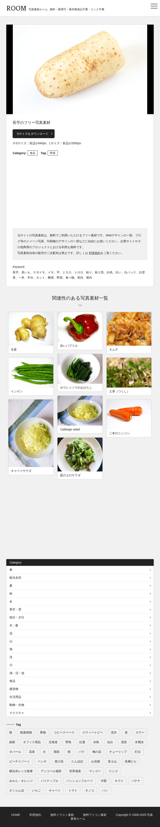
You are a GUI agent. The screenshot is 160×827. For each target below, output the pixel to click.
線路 (12, 742)
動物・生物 (16, 705)
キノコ (89, 790)
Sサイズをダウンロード (32, 133)
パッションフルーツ (79, 780)
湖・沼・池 (16, 673)
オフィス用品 (32, 742)
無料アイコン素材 (94, 814)
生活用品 (15, 697)
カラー (140, 732)
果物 (43, 732)
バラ (81, 751)
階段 (57, 751)
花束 (32, 751)
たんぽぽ (77, 761)
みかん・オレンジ (21, 780)
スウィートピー (92, 732)
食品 (32, 153)
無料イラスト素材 (62, 814)
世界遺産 (75, 771)
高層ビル (130, 761)
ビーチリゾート (19, 761)
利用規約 (95, 253)
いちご (36, 790)
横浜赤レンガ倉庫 (21, 771)
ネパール (15, 751)
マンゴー (95, 771)
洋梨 (104, 780)
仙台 (110, 742)
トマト (72, 790)
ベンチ (42, 761)
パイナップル (49, 780)
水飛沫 (139, 742)
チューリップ (118, 751)
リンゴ (113, 771)
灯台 (138, 751)
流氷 (114, 732)
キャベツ (54, 790)
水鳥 (96, 742)
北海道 (53, 742)
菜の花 (59, 761)
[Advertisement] (80, 191)
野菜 (52, 153)
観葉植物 (26, 732)
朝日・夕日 (16, 617)
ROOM (16, 7)
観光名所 (15, 577)
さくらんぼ (16, 790)
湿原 (124, 742)
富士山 (112, 761)
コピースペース (64, 732)
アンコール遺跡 (51, 771)
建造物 (13, 689)
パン (105, 790)
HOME (15, 814)
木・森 (13, 625)
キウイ (119, 780)
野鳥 (68, 742)
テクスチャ (16, 713)
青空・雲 (15, 609)
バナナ (135, 780)
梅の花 (96, 751)
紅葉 (82, 742)
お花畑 (95, 761)
